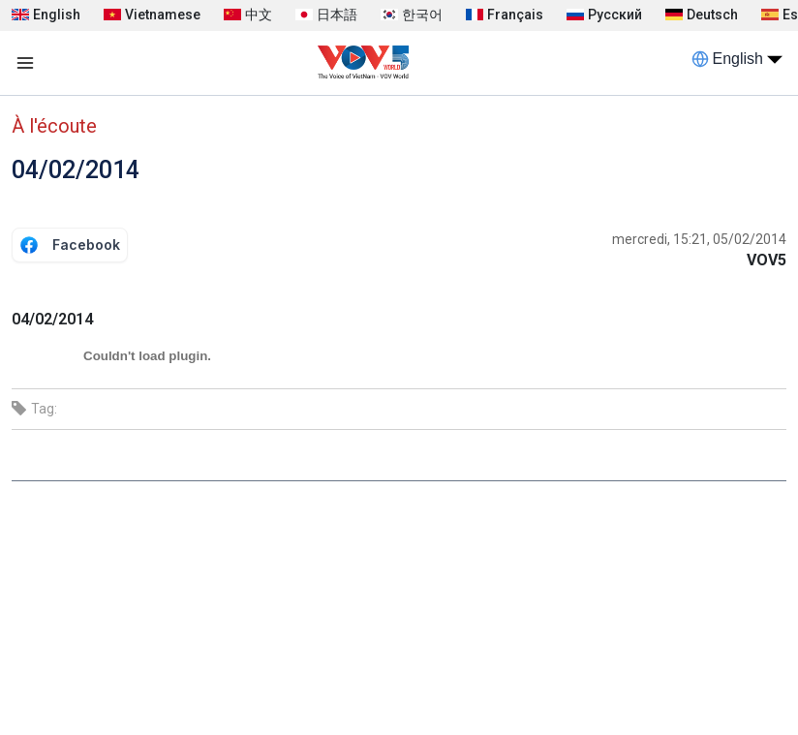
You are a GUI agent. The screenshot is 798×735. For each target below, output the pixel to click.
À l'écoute (54, 126)
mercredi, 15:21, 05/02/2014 (699, 239)
